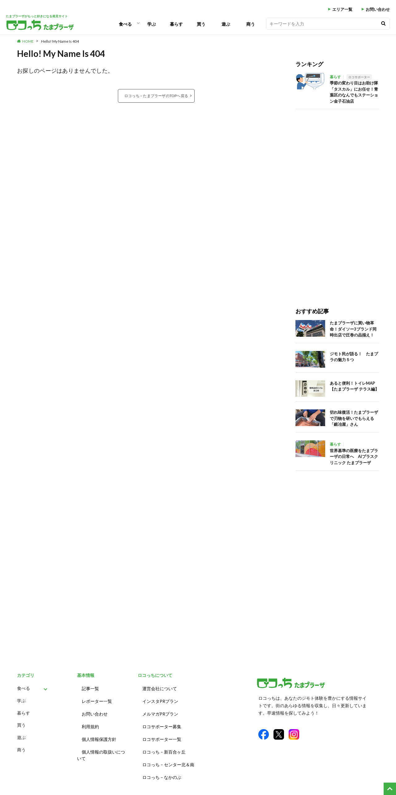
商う (250, 24)
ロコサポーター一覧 (161, 733)
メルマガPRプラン (160, 710)
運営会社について (159, 687)
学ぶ (151, 24)
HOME (28, 41)
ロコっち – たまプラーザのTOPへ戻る (156, 95)
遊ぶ (226, 24)
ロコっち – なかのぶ (161, 768)
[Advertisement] (337, 202)
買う (201, 24)
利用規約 (90, 722)
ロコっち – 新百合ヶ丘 (164, 745)
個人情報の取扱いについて (101, 748)
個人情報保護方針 (99, 733)
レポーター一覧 (97, 699)
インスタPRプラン (160, 699)
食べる (125, 24)
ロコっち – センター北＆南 (168, 756)
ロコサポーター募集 (161, 722)
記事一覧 (90, 687)
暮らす (176, 24)
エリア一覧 (342, 9)
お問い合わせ (378, 9)
